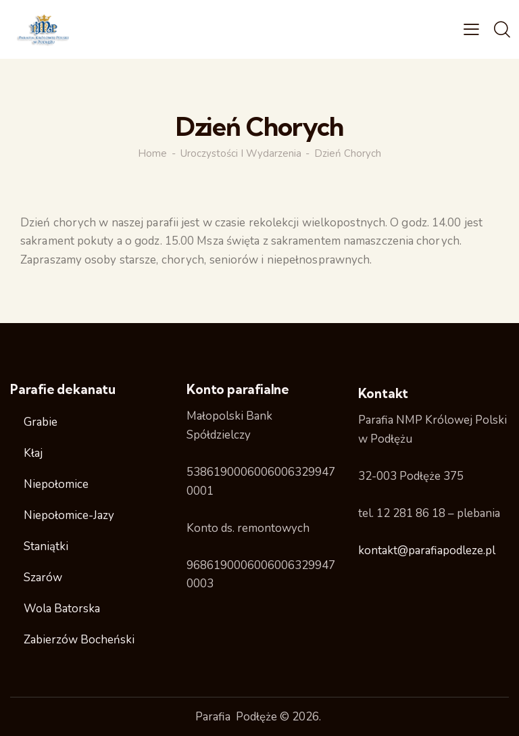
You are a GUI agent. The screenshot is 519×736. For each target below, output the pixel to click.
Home (152, 153)
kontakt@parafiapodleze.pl (426, 550)
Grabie (40, 422)
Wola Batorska (62, 608)
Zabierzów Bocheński (79, 639)
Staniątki (46, 546)
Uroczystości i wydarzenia (240, 153)
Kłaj (33, 453)
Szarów (43, 577)
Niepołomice (56, 484)
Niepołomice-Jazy (69, 515)
